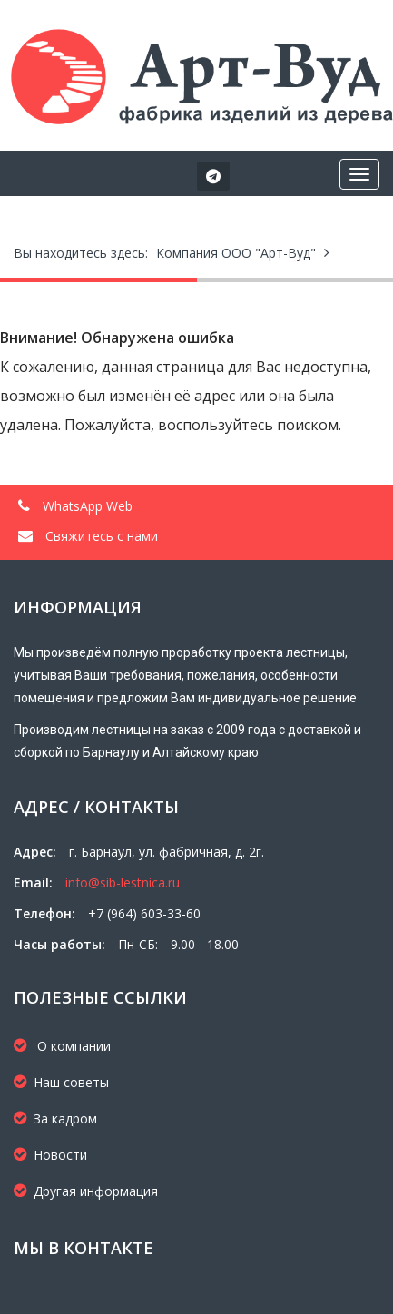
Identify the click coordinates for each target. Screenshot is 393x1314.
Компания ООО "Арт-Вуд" (236, 252)
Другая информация (86, 1191)
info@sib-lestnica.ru (122, 882)
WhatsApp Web (75, 506)
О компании (62, 1045)
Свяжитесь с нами (88, 535)
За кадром (55, 1118)
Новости (50, 1154)
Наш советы (61, 1082)
